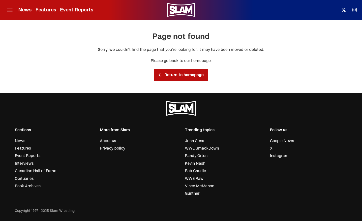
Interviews (24, 163)
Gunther (192, 193)
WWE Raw (194, 178)
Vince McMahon (199, 186)
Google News (282, 141)
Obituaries (24, 178)
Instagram (279, 156)
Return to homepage (181, 75)
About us (108, 141)
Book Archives (28, 186)
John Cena (194, 141)
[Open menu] (9, 10)
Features (45, 10)
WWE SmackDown (202, 148)
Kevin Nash (195, 163)
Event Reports (76, 10)
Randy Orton (196, 156)
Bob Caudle (195, 171)
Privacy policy (112, 148)
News (24, 10)
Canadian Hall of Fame (35, 171)
